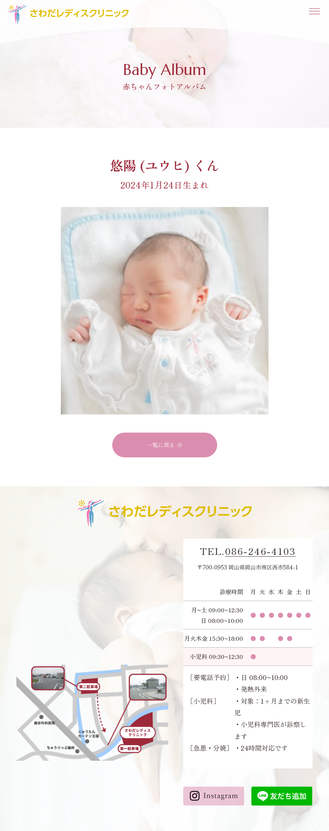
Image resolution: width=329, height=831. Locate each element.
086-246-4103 (260, 551)
